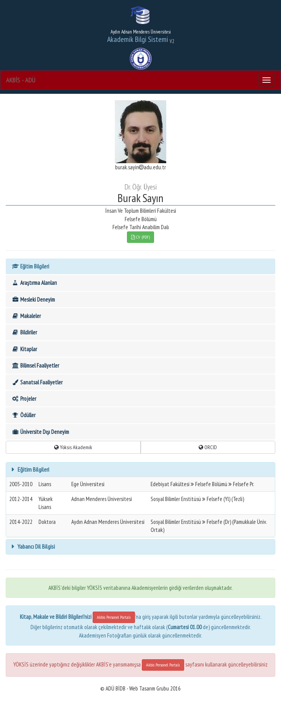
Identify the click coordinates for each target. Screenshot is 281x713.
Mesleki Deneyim (33, 299)
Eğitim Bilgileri (30, 266)
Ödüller (23, 415)
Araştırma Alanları (34, 282)
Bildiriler (24, 332)
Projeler (23, 398)
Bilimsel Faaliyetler (35, 365)
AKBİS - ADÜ (20, 79)
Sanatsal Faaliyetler (37, 382)
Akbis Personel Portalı (114, 617)
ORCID (208, 447)
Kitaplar (24, 349)
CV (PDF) (140, 237)
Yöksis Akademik (73, 447)
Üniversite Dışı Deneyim (40, 431)
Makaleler (26, 316)
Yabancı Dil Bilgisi (35, 546)
